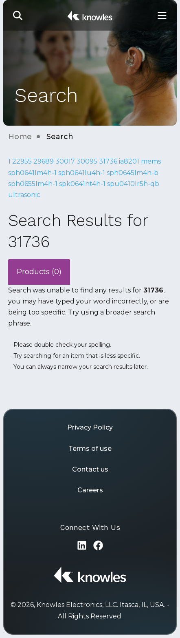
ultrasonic (24, 195)
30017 (65, 161)
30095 (87, 161)
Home (20, 136)
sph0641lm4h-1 (32, 173)
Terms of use (90, 448)
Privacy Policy (90, 427)
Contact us (90, 469)
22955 (22, 161)
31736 (108, 161)
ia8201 (129, 161)
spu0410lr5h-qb (133, 184)
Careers (90, 490)
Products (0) (39, 271)
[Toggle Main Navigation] (162, 15)
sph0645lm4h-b (132, 173)
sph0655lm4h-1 (32, 184)
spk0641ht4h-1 (82, 184)
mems (151, 161)
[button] (18, 15)
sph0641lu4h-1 (81, 173)
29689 (43, 161)
